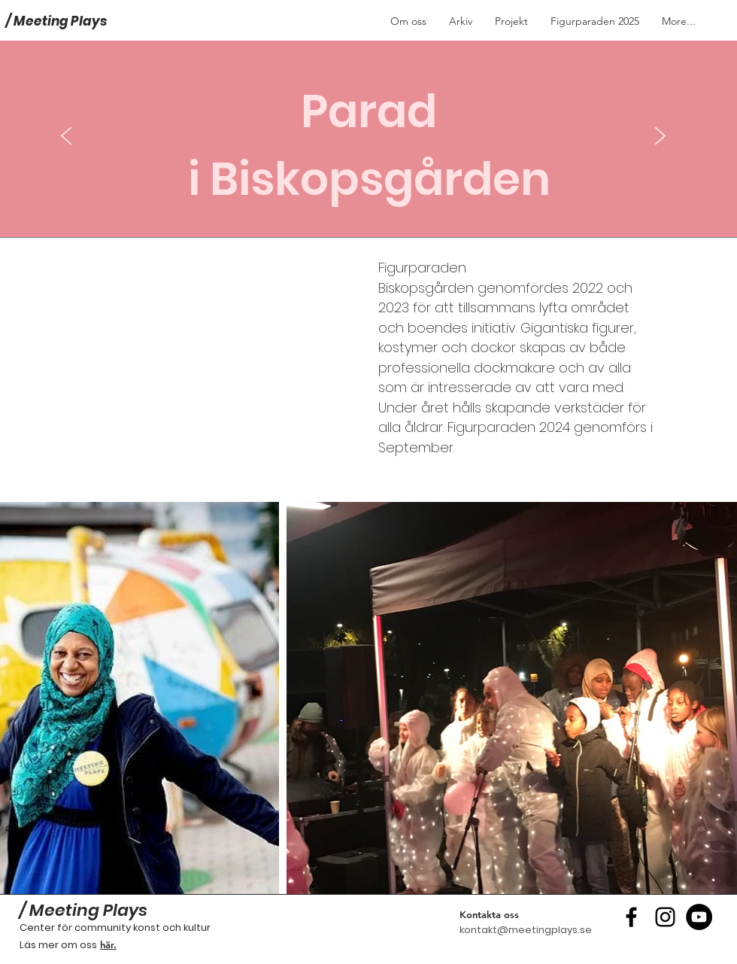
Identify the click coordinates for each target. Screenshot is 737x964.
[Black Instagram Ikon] (665, 917)
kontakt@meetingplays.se (525, 930)
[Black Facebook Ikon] (631, 917)
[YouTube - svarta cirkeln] (699, 917)
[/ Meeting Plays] (77, 21)
